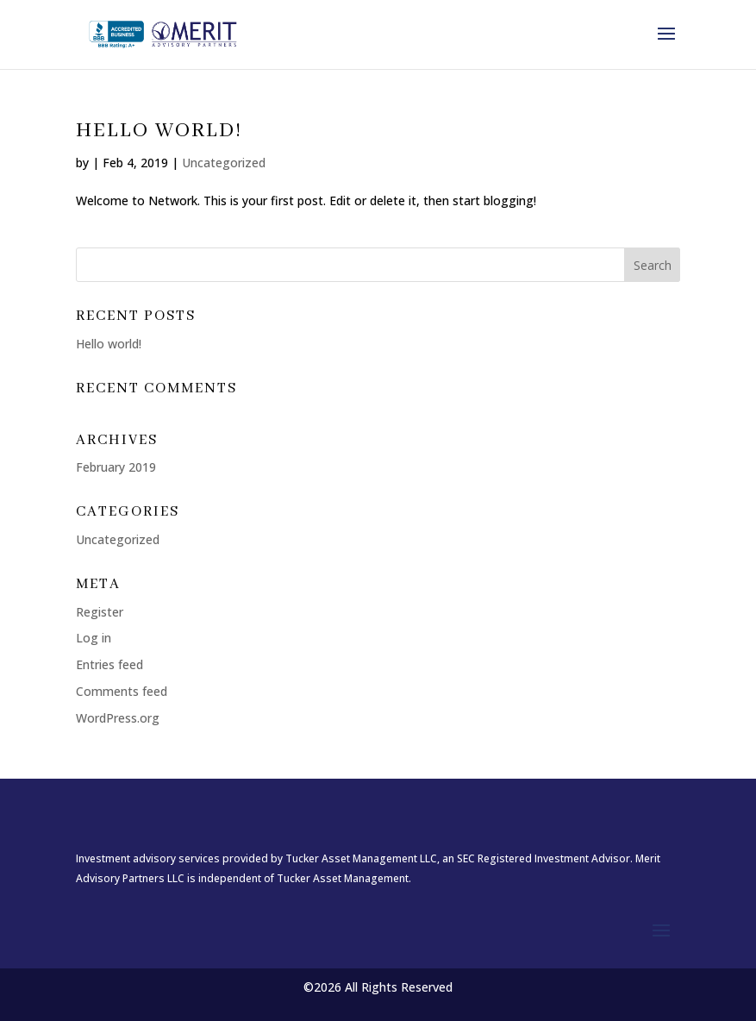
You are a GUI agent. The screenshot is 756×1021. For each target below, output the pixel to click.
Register (99, 612)
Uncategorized (224, 162)
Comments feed (121, 691)
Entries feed (109, 664)
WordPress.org (117, 718)
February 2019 (116, 467)
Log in (93, 638)
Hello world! (159, 130)
